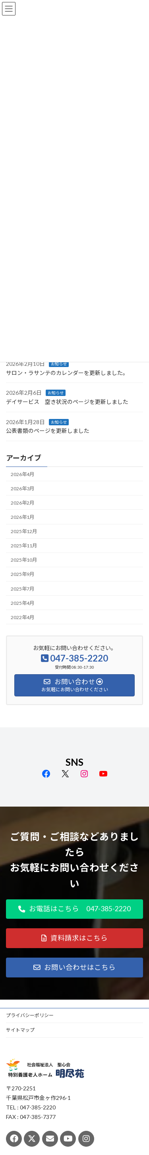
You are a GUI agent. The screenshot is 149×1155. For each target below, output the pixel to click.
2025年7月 (22, 588)
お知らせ (59, 363)
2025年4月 (22, 603)
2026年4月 (22, 474)
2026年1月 (22, 517)
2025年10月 (24, 560)
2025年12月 (24, 531)
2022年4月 (22, 617)
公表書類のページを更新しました (47, 430)
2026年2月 (22, 503)
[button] (74, 909)
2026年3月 (22, 488)
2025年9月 (22, 574)
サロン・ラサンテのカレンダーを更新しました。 (67, 372)
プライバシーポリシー (30, 1015)
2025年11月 (24, 546)
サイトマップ (20, 1030)
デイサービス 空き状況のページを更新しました (67, 401)
